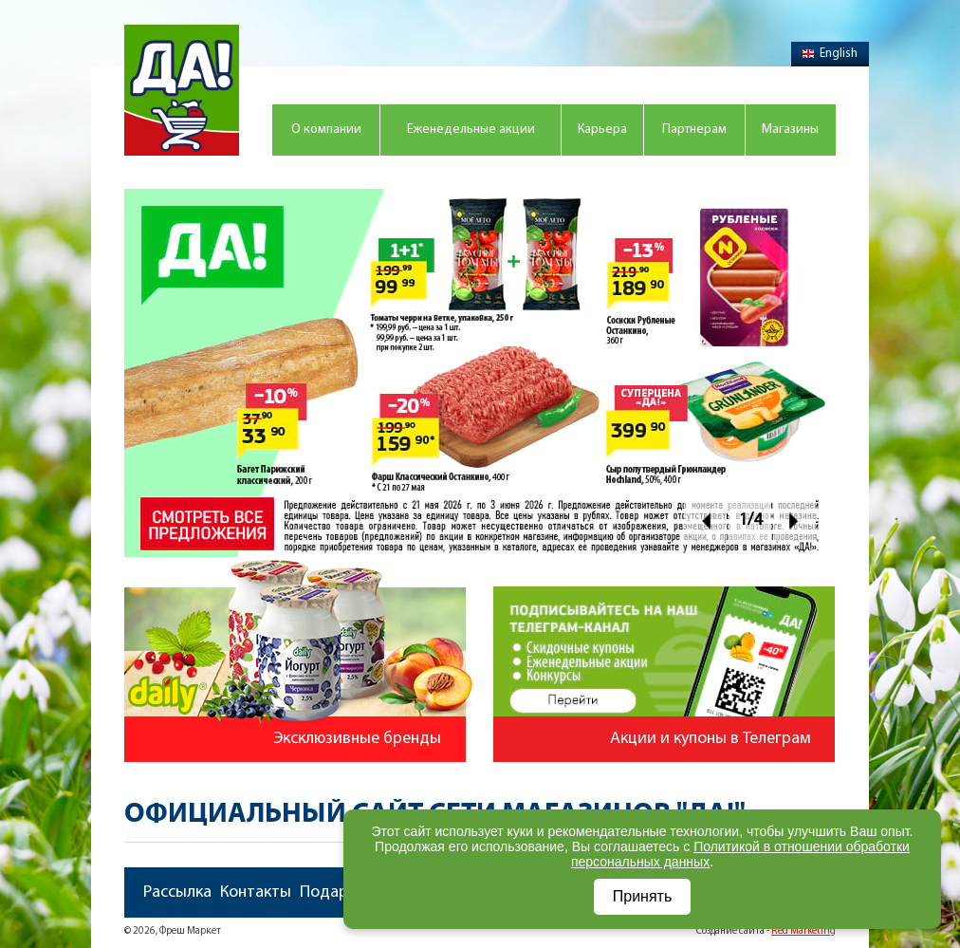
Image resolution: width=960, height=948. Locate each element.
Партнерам (694, 129)
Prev (705, 520)
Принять (643, 896)
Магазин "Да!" (181, 90)
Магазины (790, 129)
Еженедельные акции (471, 129)
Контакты (255, 892)
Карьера (602, 129)
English (830, 53)
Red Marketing (803, 931)
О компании (326, 129)
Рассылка (177, 892)
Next (794, 520)
